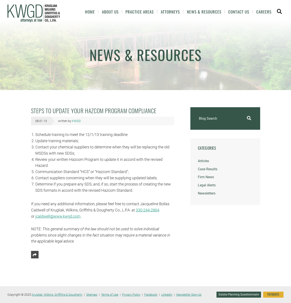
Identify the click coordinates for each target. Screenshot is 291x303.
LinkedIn (166, 294)
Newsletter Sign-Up (188, 294)
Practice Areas (139, 12)
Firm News (206, 177)
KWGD (76, 121)
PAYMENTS (273, 294)
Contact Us (238, 12)
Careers (264, 12)
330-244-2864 (147, 210)
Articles (203, 161)
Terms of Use (109, 294)
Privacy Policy (131, 294)
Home (90, 12)
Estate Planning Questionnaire (239, 294)
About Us (110, 12)
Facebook (150, 294)
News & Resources (204, 12)
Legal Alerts (207, 185)
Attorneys (170, 12)
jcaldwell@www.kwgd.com (58, 216)
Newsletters (206, 193)
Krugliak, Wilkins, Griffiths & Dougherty (57, 294)
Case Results (207, 169)
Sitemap (91, 294)
